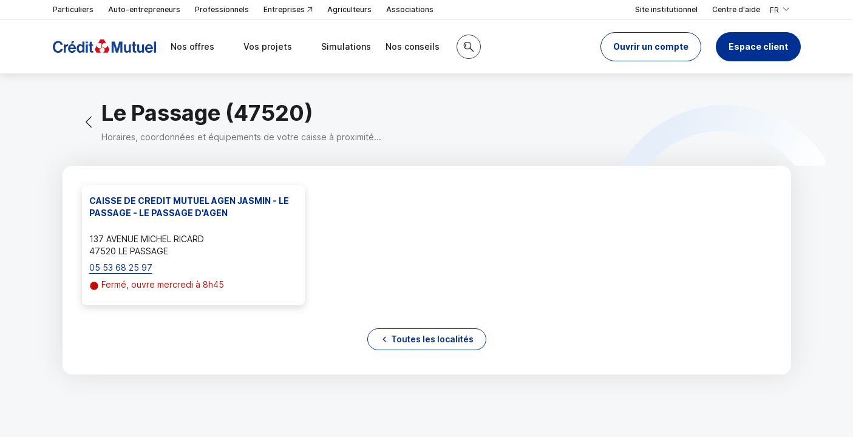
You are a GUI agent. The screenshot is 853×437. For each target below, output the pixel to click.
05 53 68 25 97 (120, 267)
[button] (650, 46)
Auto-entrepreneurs (144, 9)
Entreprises (288, 10)
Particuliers (73, 9)
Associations (409, 9)
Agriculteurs (349, 9)
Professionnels (222, 9)
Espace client (758, 46)
